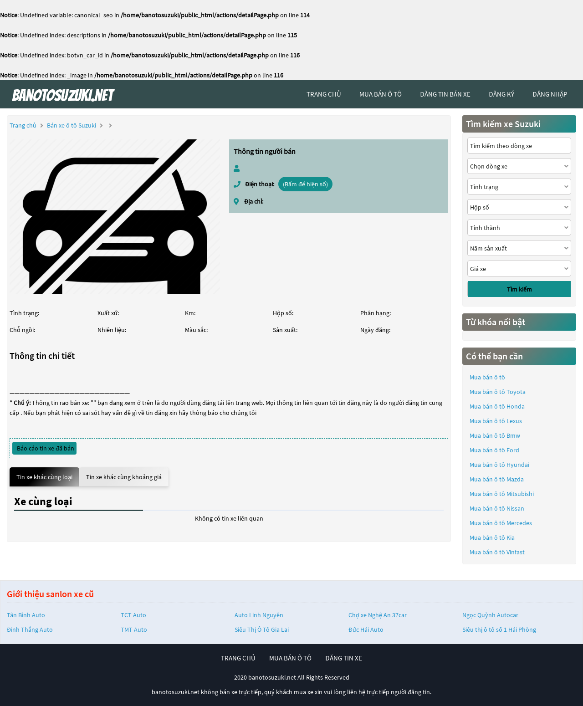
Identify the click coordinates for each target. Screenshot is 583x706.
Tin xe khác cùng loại (44, 477)
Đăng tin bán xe (445, 94)
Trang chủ (23, 125)
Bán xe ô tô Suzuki (71, 125)
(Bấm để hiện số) (305, 184)
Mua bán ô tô (487, 377)
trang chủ (324, 94)
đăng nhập (549, 94)
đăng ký (501, 94)
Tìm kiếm (519, 289)
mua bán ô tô (380, 94)
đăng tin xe (343, 658)
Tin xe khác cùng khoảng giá (124, 477)
